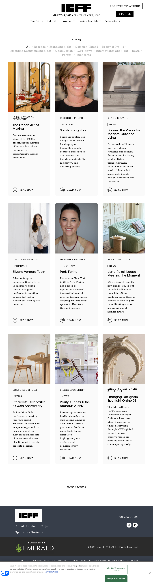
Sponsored (83, 54)
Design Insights (88, 21)
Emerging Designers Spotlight (30, 50)
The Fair (35, 21)
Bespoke (40, 46)
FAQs (43, 526)
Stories (125, 13)
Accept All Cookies (116, 578)
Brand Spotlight (60, 46)
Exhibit (51, 21)
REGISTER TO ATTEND (125, 6)
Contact (31, 526)
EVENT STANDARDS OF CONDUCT (108, 560)
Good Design (64, 50)
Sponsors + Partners (29, 532)
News (136, 50)
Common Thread (86, 46)
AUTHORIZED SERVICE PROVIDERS (64, 560)
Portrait (67, 54)
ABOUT (24, 560)
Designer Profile (113, 46)
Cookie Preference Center (116, 569)
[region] (76, 573)
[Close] (149, 573)
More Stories (76, 487)
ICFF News (84, 50)
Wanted (67, 21)
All (28, 46)
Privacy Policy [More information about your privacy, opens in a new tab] (51, 571)
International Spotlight (112, 50)
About (19, 526)
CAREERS (36, 560)
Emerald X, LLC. (105, 547)
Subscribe (111, 21)
